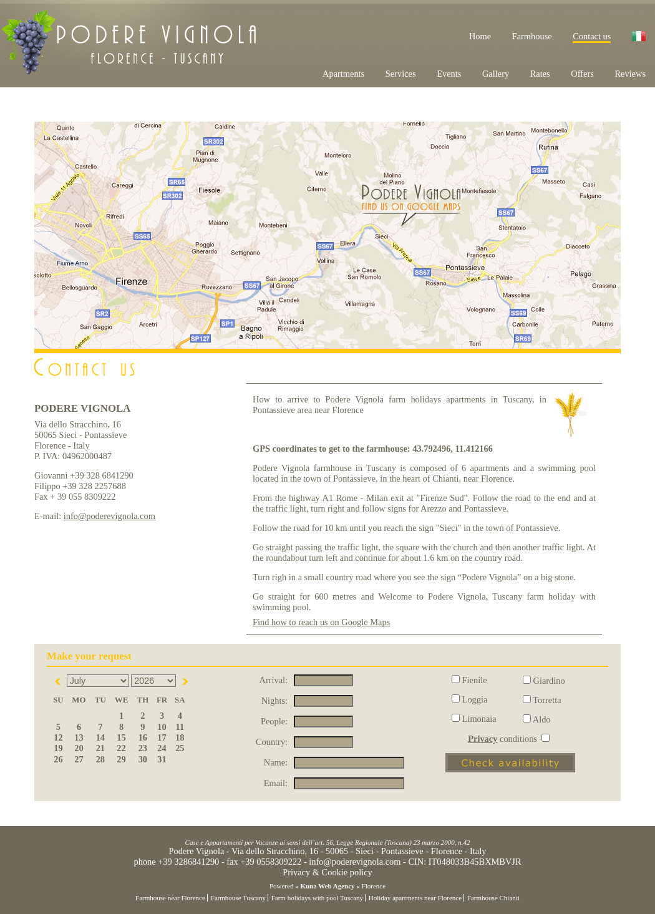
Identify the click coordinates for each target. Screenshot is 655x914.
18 (179, 737)
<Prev (58, 680)
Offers (582, 74)
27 (78, 759)
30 (142, 759)
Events (449, 74)
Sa (180, 699)
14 (100, 737)
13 (78, 737)
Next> (185, 680)
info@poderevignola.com (109, 516)
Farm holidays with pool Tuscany (317, 898)
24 (161, 748)
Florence (374, 886)
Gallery (495, 74)
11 (180, 727)
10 (161, 727)
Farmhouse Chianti (493, 898)
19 (58, 748)
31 (161, 759)
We (122, 699)
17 (161, 737)
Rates (540, 74)
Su (58, 699)
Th (143, 699)
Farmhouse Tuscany (238, 898)
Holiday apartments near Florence (415, 898)
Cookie (335, 872)
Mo (78, 699)
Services (401, 74)
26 (58, 759)
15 (121, 737)
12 (58, 737)
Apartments (343, 74)
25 (179, 748)
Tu (100, 699)
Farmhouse (532, 36)
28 (100, 759)
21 (100, 748)
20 (78, 748)
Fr (162, 699)
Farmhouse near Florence (170, 898)
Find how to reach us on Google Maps (321, 622)
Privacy (482, 739)
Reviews (630, 74)
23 (142, 748)
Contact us (592, 36)
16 (142, 737)
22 (121, 748)
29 (121, 759)
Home (480, 36)
